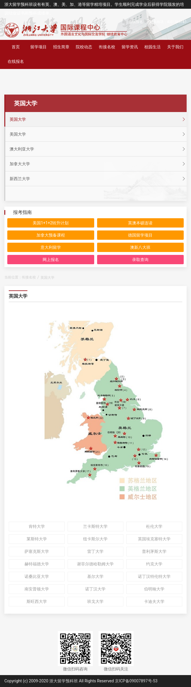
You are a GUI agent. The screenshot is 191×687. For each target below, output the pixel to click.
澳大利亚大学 (98, 149)
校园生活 (152, 47)
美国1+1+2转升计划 (51, 223)
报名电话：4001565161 (168, 22)
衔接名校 (107, 47)
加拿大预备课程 (50, 235)
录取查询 (140, 259)
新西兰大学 (98, 179)
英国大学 (98, 119)
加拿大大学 (98, 164)
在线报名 (136, 22)
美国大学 (98, 134)
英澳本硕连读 (140, 223)
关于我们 (175, 47)
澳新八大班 (140, 247)
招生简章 (61, 47)
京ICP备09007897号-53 (136, 681)
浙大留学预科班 (63, 681)
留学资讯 (130, 47)
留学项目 (38, 47)
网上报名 (51, 259)
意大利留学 (51, 247)
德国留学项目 (140, 235)
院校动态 (84, 47)
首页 (16, 47)
